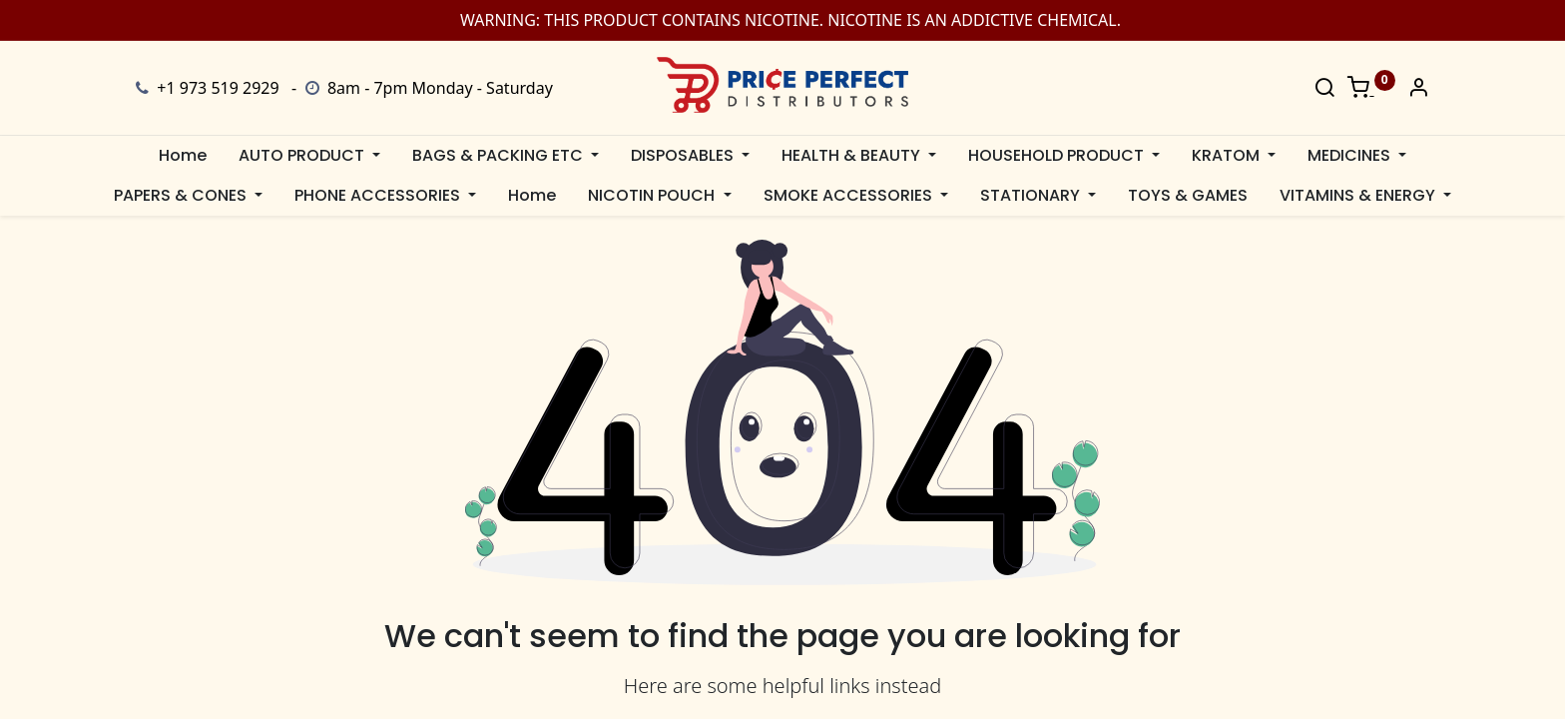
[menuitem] (183, 156)
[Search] (1324, 89)
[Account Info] (1418, 89)
